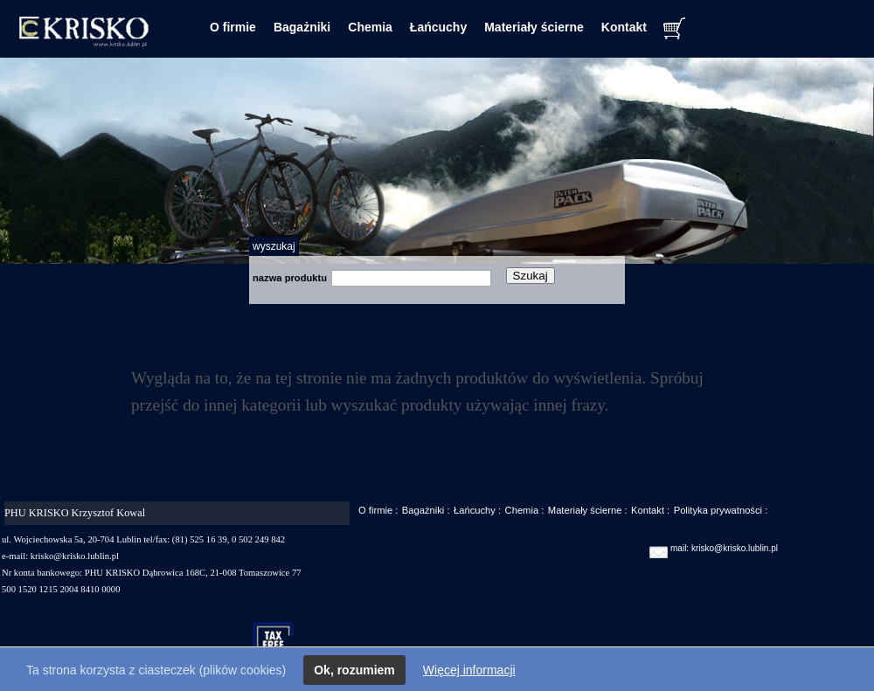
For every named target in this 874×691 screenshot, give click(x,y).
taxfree (281, 642)
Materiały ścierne (534, 27)
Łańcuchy (438, 27)
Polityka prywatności (718, 510)
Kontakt (624, 27)
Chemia (370, 27)
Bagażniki (302, 27)
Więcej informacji (469, 670)
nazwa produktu (290, 278)
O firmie (233, 27)
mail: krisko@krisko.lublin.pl (724, 548)
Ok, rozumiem (354, 670)
